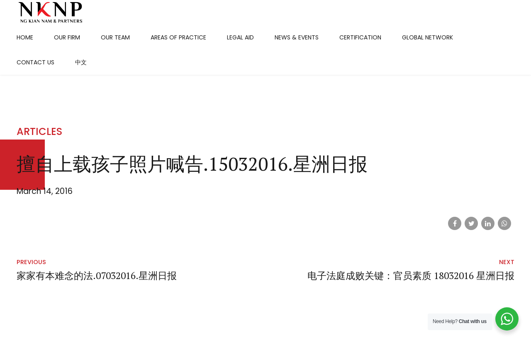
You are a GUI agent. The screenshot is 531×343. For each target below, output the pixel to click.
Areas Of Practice (178, 37)
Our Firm (67, 37)
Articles (39, 131)
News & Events (297, 37)
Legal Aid (240, 37)
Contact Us (35, 62)
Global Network (427, 37)
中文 (81, 62)
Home (25, 37)
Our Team (115, 37)
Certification (360, 37)
